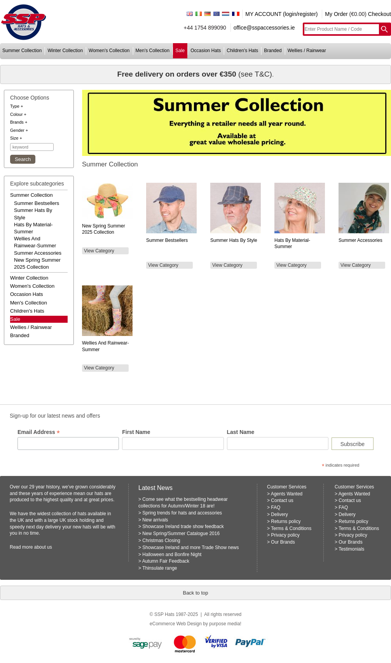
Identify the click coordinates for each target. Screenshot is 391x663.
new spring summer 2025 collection (37, 263)
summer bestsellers (36, 203)
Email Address (38, 432)
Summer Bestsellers (167, 240)
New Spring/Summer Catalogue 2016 (181, 533)
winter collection (65, 50)
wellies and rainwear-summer (35, 242)
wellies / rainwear (307, 50)
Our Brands (283, 542)
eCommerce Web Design (176, 623)
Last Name (241, 432)
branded (272, 50)
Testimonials (351, 549)
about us (43, 547)
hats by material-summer (33, 228)
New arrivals (155, 520)
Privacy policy (285, 535)
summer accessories (37, 253)
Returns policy (285, 521)
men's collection (153, 50)
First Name (136, 432)
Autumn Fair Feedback (165, 561)
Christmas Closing (161, 540)
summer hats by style (33, 213)
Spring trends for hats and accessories (182, 513)
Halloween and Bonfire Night (171, 554)
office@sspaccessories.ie (264, 27)
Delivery (279, 514)
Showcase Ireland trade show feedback (182, 526)
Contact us (282, 500)
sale (180, 50)
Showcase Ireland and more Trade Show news (190, 547)
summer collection (22, 50)
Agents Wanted (287, 494)
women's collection (109, 50)
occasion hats (205, 50)
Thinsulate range (159, 568)
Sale (15, 319)
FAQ (275, 507)
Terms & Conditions (291, 528)
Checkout (379, 14)
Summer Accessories (360, 240)
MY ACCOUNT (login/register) (281, 14)
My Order (336, 14)
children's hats (242, 50)
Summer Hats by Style (233, 240)
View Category (99, 251)
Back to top (195, 593)
